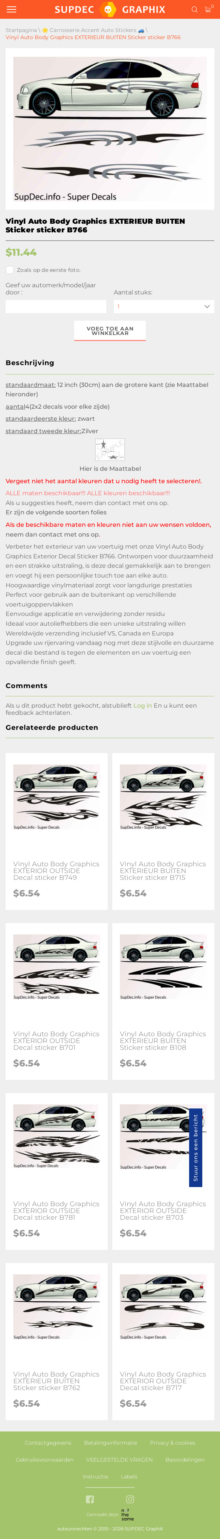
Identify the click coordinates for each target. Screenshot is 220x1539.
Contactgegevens (48, 1442)
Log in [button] (142, 705)
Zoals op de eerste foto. (43, 270)
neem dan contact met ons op (121, 502)
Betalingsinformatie (110, 1442)
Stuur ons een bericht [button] (195, 1147)
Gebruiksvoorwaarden (44, 1459)
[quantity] (164, 306)
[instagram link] (130, 1500)
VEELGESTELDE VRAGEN (119, 1459)
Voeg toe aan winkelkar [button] (110, 331)
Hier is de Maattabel (110, 468)
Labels (129, 1476)
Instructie (95, 1476)
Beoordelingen (185, 1459)
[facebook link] (90, 1500)
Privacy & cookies (172, 1442)
